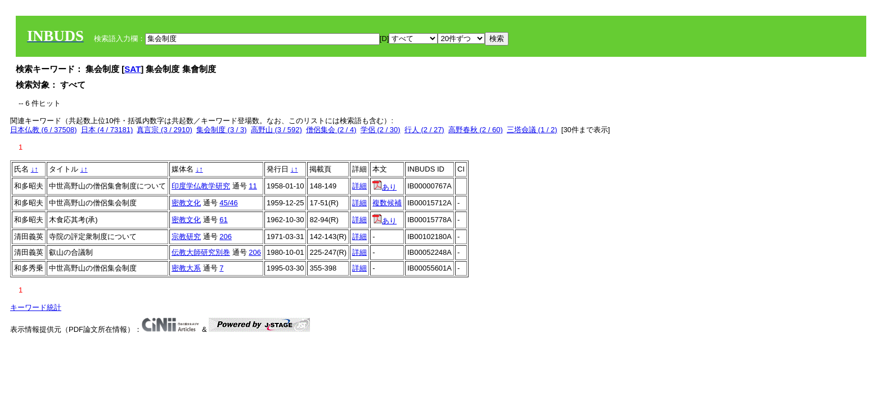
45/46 (228, 203)
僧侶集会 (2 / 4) (331, 129)
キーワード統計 (35, 307)
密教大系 (186, 268)
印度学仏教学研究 (201, 186)
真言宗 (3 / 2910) (164, 129)
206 (225, 236)
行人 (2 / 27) (424, 129)
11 (252, 186)
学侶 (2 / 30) (380, 129)
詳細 (359, 186)
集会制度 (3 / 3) (221, 129)
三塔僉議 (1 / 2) (532, 129)
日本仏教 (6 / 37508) (43, 129)
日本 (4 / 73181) (107, 129)
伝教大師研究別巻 (201, 252)
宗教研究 (186, 236)
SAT (132, 69)
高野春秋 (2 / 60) (475, 129)
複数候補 (387, 203)
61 (223, 219)
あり (384, 187)
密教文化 (186, 203)
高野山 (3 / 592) (276, 129)
